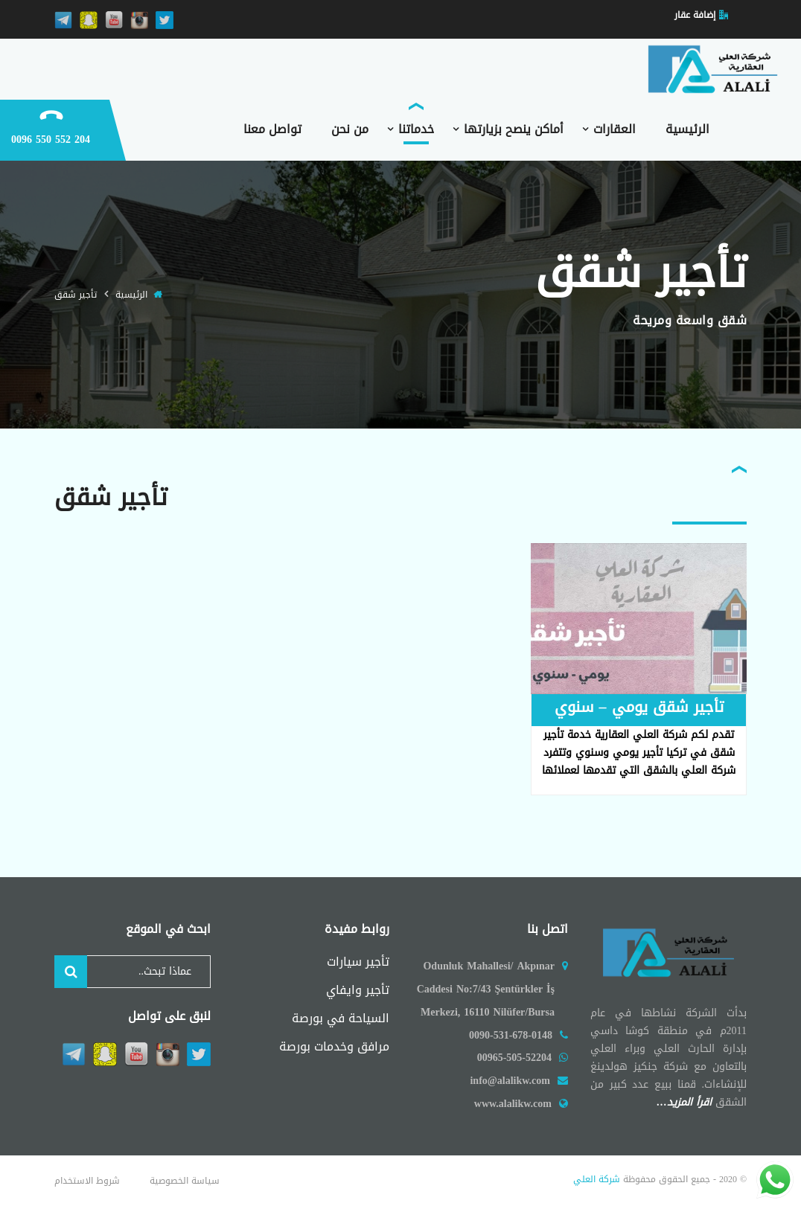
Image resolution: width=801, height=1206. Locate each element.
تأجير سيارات (358, 961)
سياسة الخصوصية (185, 1181)
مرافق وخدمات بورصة (334, 1046)
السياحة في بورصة (340, 1018)
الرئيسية (131, 294)
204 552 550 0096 (50, 139)
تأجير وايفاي (357, 989)
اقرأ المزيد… (686, 1102)
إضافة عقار (694, 15)
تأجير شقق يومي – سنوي (639, 707)
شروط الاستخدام (87, 1181)
